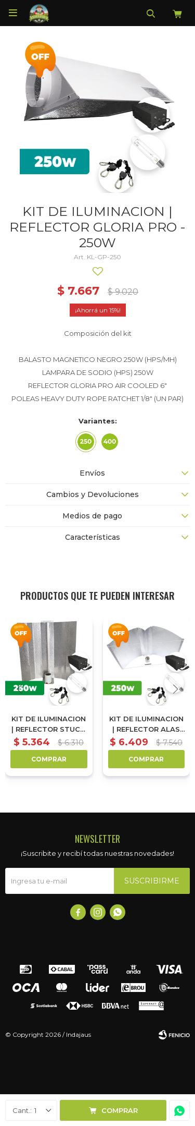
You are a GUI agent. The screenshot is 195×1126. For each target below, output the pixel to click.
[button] (175, 689)
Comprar (119, 1110)
